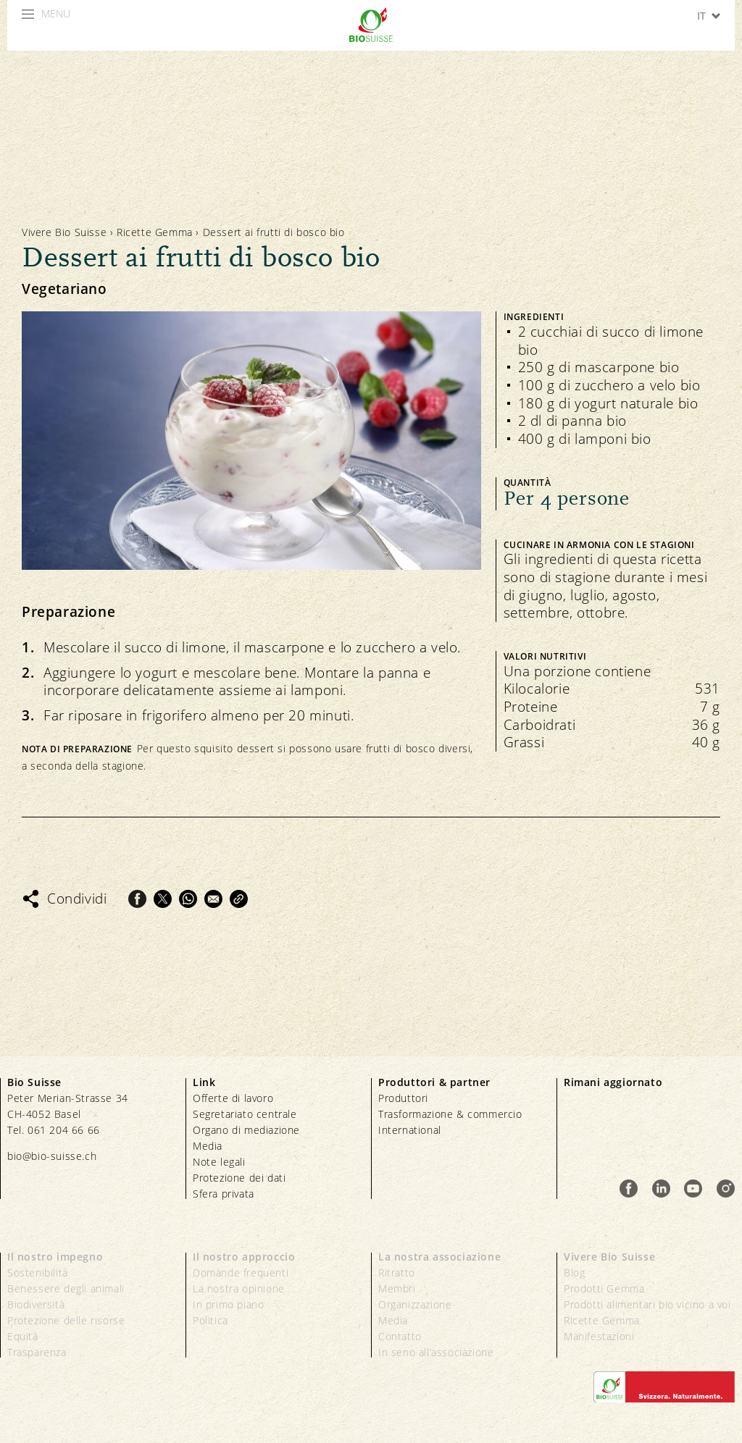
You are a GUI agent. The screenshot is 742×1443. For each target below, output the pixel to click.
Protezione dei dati (239, 1178)
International (409, 1130)
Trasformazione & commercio (450, 1114)
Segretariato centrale (245, 1114)
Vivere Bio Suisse (64, 232)
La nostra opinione (239, 1288)
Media (207, 1146)
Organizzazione (414, 1304)
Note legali (219, 1162)
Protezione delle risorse (66, 1320)
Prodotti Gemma (604, 1288)
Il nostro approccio (244, 1256)
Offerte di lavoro (233, 1098)
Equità (22, 1336)
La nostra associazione (439, 1256)
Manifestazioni (599, 1336)
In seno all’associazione (435, 1352)
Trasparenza (37, 1352)
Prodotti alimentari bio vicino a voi (647, 1304)
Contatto (400, 1336)
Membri (397, 1288)
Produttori (403, 1098)
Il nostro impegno (55, 1256)
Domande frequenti (240, 1272)
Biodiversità (35, 1304)
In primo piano (228, 1304)
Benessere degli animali (66, 1288)
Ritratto (396, 1272)
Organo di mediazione (246, 1130)
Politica (210, 1320)
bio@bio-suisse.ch (51, 1156)
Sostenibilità (37, 1272)
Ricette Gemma (155, 232)
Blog (574, 1272)
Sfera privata (223, 1193)
